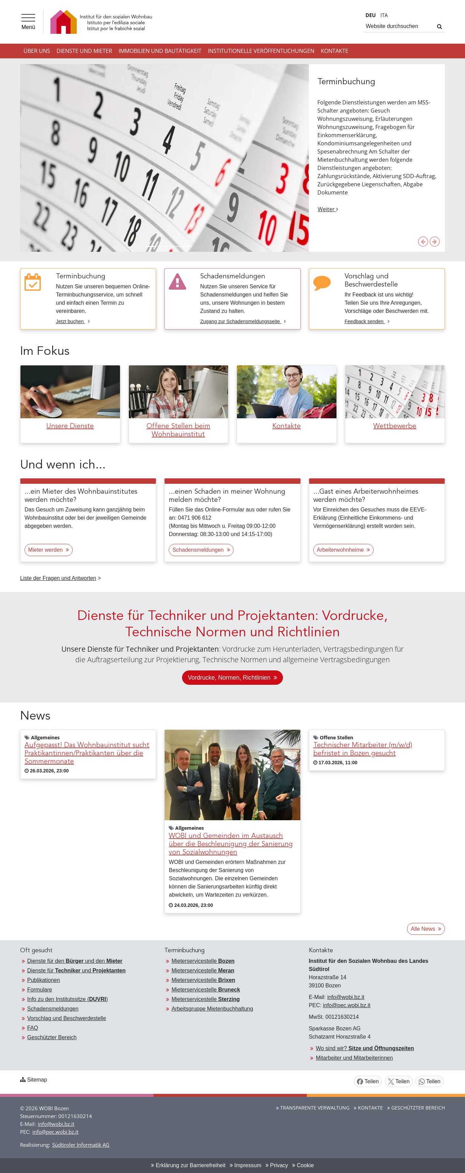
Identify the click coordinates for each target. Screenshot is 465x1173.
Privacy (277, 1165)
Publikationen (43, 980)
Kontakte (334, 51)
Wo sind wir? (365, 1048)
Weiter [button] (328, 209)
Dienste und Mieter (84, 51)
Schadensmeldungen (52, 1009)
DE (370, 15)
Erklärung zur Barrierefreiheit (188, 1165)
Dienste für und (76, 970)
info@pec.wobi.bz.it (346, 1005)
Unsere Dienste (70, 426)
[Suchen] (439, 26)
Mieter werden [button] (48, 550)
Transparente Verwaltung (312, 1107)
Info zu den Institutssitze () (67, 999)
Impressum (245, 1165)
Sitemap (37, 1080)
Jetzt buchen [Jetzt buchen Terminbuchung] (73, 321)
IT (384, 15)
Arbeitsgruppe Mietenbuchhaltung (212, 1009)
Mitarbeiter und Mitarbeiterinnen (354, 1058)
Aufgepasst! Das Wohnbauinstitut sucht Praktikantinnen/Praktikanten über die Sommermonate (87, 753)
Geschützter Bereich (52, 1037)
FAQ (32, 1028)
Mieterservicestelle (203, 961)
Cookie (303, 1165)
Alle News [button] (426, 929)
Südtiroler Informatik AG (80, 1144)
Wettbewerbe (394, 426)
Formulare (39, 990)
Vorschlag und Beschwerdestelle (66, 1018)
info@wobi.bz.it (345, 997)
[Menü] (28, 21)
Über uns (37, 51)
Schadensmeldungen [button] (201, 550)
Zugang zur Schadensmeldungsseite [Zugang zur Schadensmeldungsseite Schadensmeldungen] (243, 321)
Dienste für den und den (74, 961)
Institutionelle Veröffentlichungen (261, 51)
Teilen (368, 1081)
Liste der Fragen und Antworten (58, 578)
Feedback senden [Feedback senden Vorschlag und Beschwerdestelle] (367, 321)
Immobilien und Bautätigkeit (160, 51)
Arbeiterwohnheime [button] (343, 550)
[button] (423, 241)
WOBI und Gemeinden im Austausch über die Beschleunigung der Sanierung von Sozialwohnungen (231, 844)
